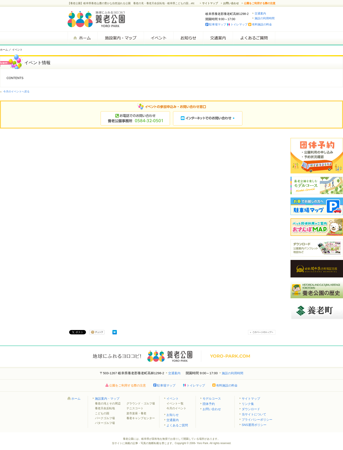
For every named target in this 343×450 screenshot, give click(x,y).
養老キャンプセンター (140, 418)
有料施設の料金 (262, 24)
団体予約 (209, 404)
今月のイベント (176, 408)
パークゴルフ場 (105, 418)
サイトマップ (210, 3)
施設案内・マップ (120, 38)
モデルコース (212, 398)
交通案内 (260, 13)
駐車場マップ (217, 24)
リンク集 (248, 404)
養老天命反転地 (105, 408)
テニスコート (135, 408)
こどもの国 (102, 413)
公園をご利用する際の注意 (259, 3)
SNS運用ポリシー (254, 425)
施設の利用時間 (265, 18)
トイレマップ (239, 24)
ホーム (82, 38)
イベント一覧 (175, 403)
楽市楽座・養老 (136, 413)
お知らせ (188, 38)
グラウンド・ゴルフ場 (140, 403)
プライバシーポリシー (257, 419)
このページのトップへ (261, 332)
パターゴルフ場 (105, 423)
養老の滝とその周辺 (108, 403)
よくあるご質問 (254, 38)
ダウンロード (251, 409)
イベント (158, 38)
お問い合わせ (231, 3)
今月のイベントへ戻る (16, 91)
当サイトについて (254, 414)
